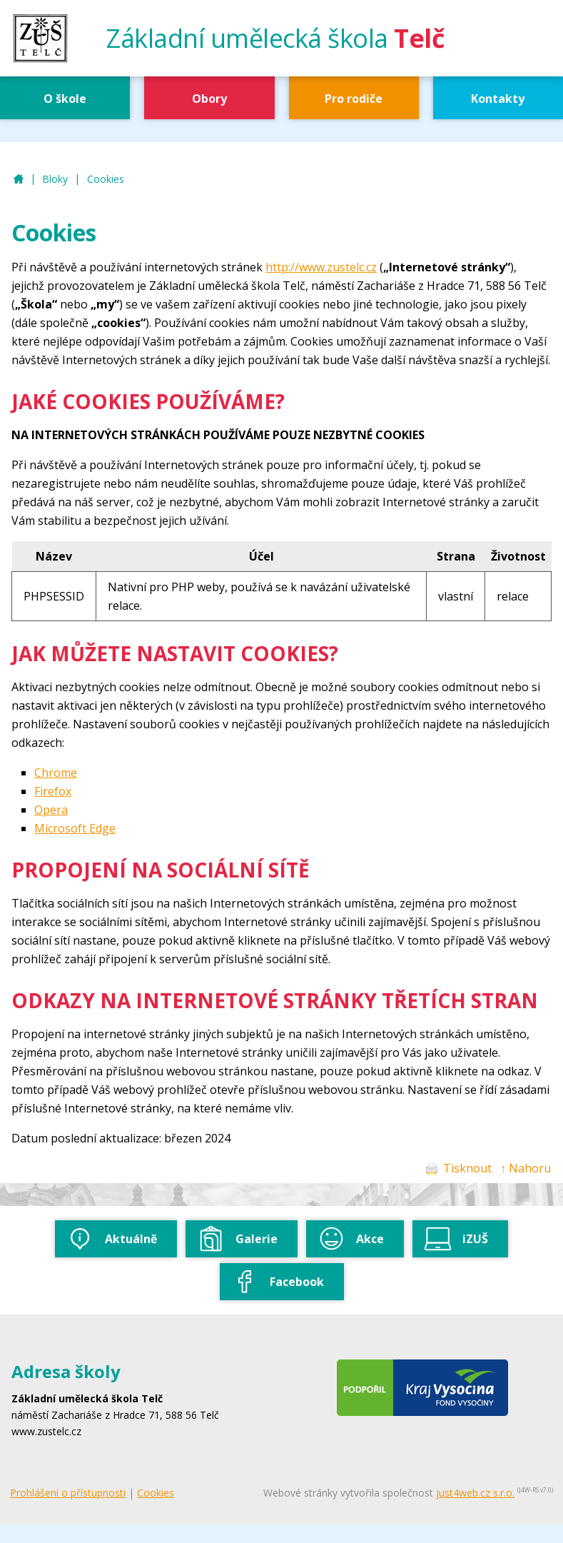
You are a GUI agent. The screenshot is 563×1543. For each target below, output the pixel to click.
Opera (51, 810)
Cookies (105, 179)
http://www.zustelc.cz (321, 267)
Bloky (55, 179)
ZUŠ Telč (18, 179)
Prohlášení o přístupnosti (68, 1492)
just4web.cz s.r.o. (475, 1492)
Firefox (52, 791)
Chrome (55, 772)
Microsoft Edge (75, 828)
